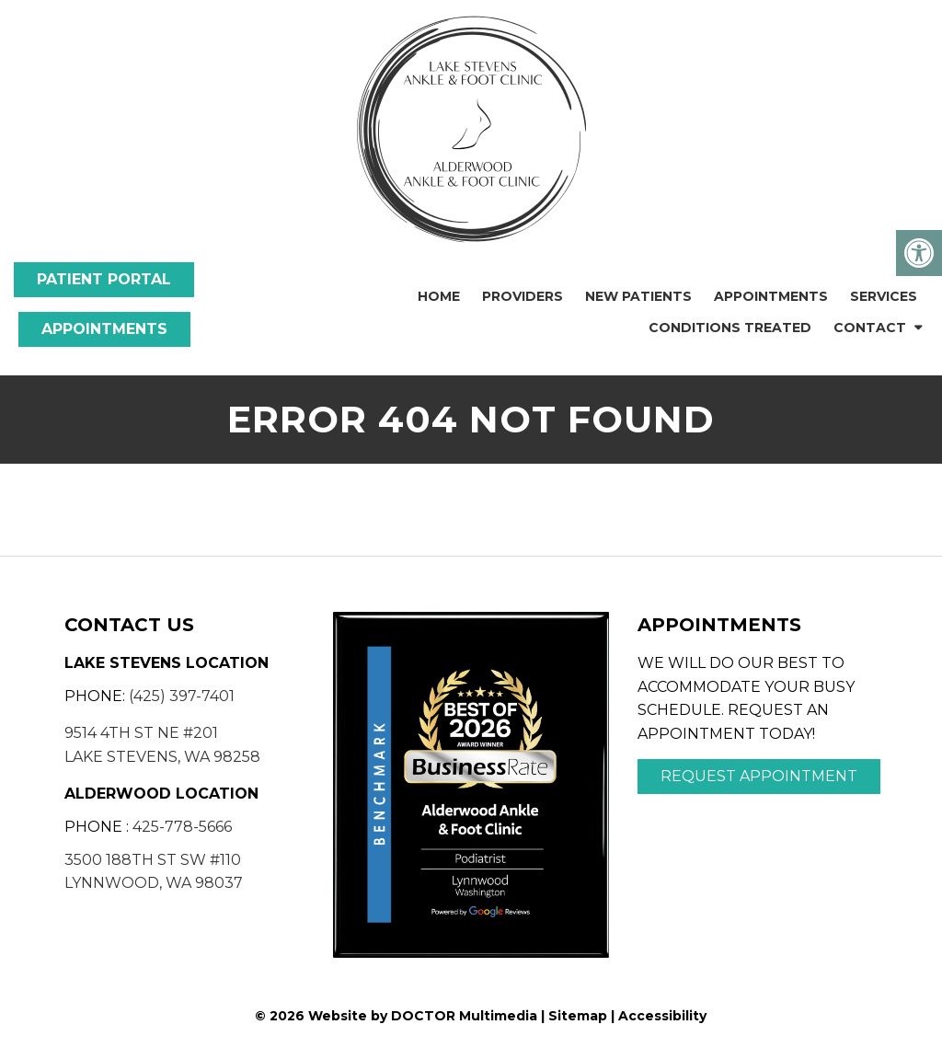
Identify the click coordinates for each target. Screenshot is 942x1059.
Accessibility (662, 1015)
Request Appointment (759, 776)
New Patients (638, 296)
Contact (869, 327)
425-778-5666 (182, 826)
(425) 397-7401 (182, 696)
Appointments (104, 329)
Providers (522, 296)
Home (439, 296)
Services (883, 296)
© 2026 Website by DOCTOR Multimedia (396, 1015)
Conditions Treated (730, 327)
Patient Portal (104, 279)
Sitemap (577, 1015)
